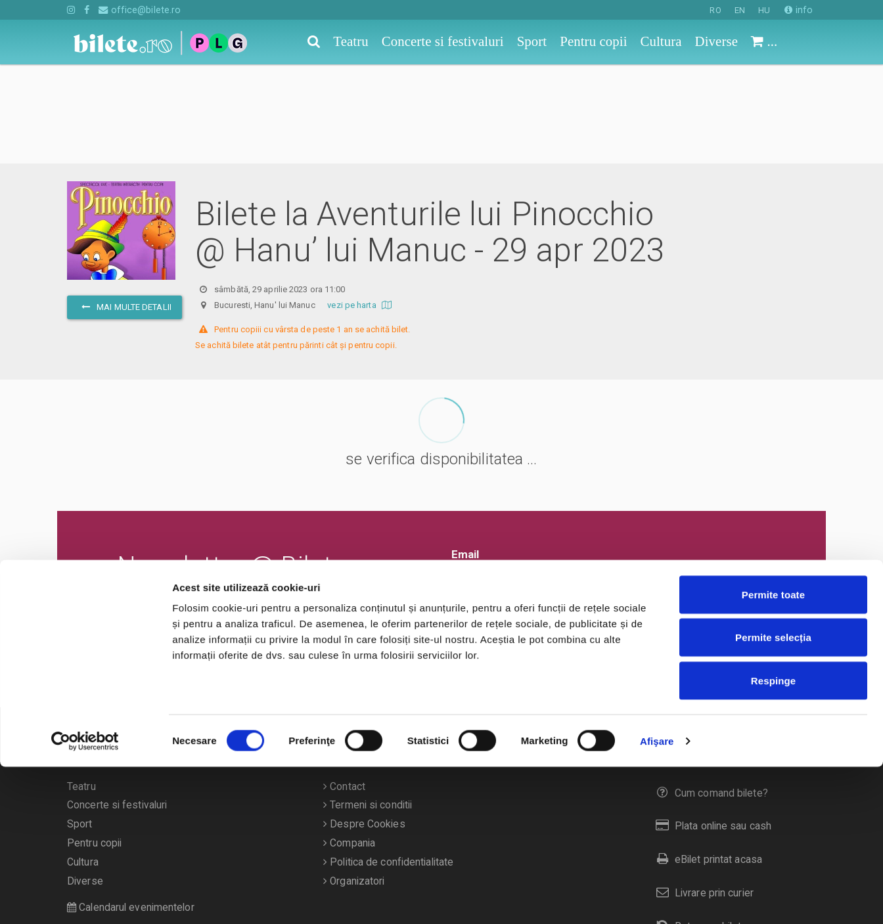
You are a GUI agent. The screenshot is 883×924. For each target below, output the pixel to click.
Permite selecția (773, 795)
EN (740, 10)
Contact (344, 687)
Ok (467, 516)
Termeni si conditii (367, 706)
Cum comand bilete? (709, 694)
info (798, 10)
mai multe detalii (124, 208)
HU (764, 10)
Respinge (773, 837)
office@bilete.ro (140, 10)
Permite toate (773, 751)
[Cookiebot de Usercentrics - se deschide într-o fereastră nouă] (85, 898)
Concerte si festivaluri (117, 706)
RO (715, 10)
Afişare (657, 898)
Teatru (81, 687)
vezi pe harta (361, 206)
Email (465, 455)
